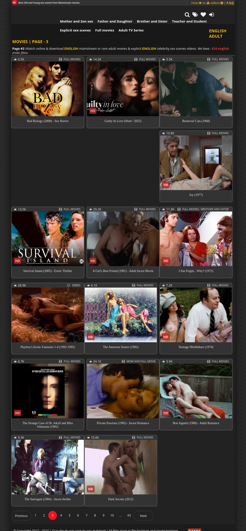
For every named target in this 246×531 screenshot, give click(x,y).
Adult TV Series (118, 19)
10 (112, 507)
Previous (21, 507)
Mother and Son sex (63, 10)
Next (143, 507)
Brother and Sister (139, 10)
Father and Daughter (102, 10)
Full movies (91, 19)
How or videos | (212, 3)
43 (129, 507)
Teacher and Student (176, 10)
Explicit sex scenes (62, 19)
